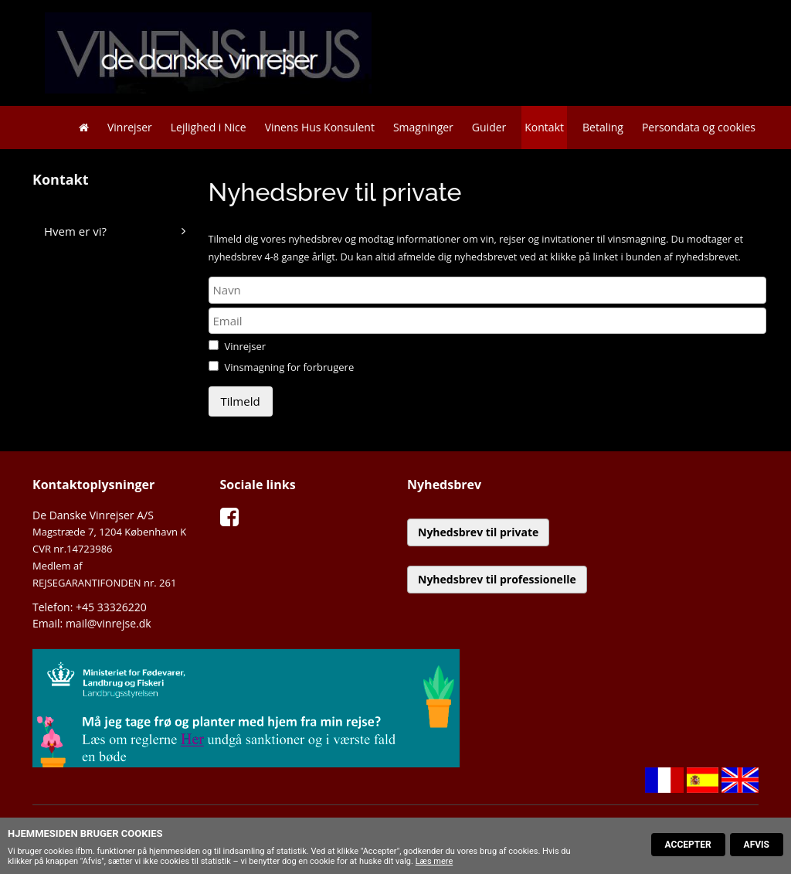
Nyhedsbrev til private (478, 532)
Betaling (602, 127)
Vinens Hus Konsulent (320, 127)
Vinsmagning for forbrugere (289, 367)
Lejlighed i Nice (208, 127)
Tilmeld (240, 401)
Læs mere (434, 861)
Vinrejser (129, 127)
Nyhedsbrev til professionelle (497, 579)
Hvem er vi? (75, 231)
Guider (489, 127)
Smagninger (423, 127)
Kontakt (544, 127)
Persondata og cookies (698, 127)
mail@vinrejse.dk (108, 623)
